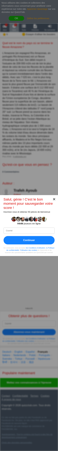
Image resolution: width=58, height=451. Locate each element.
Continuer (29, 240)
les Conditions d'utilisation (35, 248)
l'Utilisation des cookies (28, 250)
